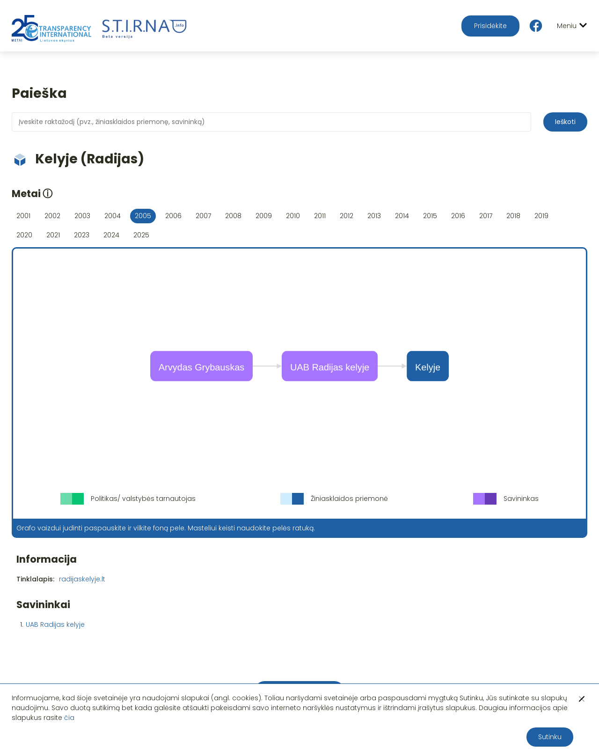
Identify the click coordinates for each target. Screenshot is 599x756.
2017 (485, 215)
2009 (264, 215)
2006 (173, 215)
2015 (430, 215)
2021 (53, 235)
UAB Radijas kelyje (55, 624)
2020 (24, 235)
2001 (23, 215)
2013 (374, 215)
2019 (541, 215)
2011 (320, 215)
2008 (233, 215)
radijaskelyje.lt (82, 579)
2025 (141, 235)
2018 (513, 215)
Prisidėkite (490, 25)
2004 (112, 215)
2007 (203, 215)
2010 (293, 215)
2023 (81, 235)
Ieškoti (565, 121)
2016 (458, 215)
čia (69, 717)
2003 (82, 215)
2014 (402, 215)
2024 (111, 235)
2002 (52, 215)
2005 (143, 215)
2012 (346, 215)
